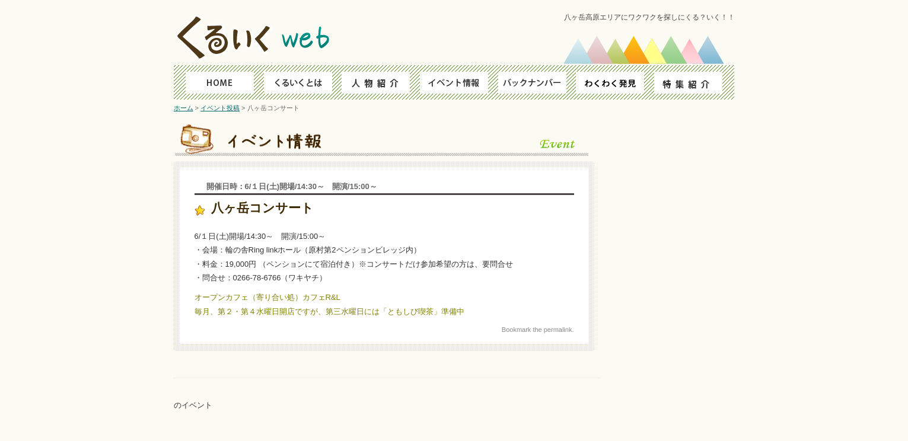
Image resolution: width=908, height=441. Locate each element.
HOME (214, 82)
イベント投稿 (220, 107)
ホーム (183, 107)
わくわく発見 (614, 82)
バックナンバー (534, 82)
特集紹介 (694, 82)
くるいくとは (294, 82)
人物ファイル (374, 82)
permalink (558, 329)
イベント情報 (454, 82)
